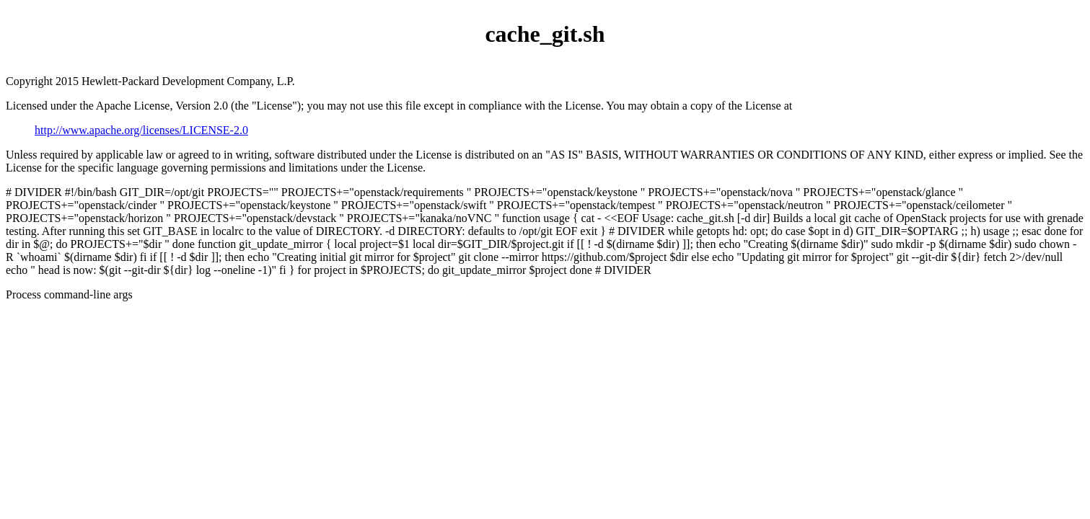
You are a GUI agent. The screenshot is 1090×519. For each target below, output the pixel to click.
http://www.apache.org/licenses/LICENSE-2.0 (141, 130)
